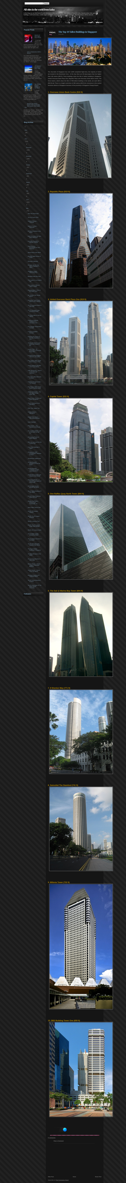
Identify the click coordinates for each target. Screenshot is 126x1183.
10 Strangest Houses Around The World (33, 486)
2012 (26, 130)
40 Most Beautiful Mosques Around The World (34, 463)
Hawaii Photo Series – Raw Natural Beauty (34, 417)
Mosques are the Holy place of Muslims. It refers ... (33, 266)
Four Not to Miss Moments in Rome (34, 377)
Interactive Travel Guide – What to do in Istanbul (34, 301)
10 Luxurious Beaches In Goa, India (34, 559)
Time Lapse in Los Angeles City (35, 281)
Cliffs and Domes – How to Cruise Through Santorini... (34, 372)
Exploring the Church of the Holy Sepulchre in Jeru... (34, 338)
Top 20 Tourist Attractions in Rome (34, 581)
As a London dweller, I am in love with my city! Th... (34, 432)
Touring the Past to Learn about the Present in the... (34, 344)
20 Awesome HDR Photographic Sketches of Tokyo (34, 453)
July (27, 191)
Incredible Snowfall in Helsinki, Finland (33, 242)
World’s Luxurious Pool (34, 521)
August (28, 182)
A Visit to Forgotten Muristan (33, 332)
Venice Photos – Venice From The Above (34, 571)
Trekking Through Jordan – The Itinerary (35, 382)
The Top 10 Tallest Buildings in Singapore (77, 32)
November (29, 156)
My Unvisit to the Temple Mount (34, 296)
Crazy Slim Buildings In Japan (34, 448)
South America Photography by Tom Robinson (34, 247)
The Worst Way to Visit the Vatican (34, 316)
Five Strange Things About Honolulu (34, 327)
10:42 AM (61, 34)
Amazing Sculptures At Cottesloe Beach (33, 576)
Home (74, 1176)
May (27, 208)
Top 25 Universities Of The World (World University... (34, 586)
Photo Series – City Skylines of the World (34, 426)
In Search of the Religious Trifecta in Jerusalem (34, 356)
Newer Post (98, 1176)
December (29, 147)
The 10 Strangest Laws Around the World (34, 311)
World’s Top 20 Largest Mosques (34, 517)
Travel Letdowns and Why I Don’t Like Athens (34, 366)
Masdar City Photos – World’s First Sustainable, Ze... (33, 502)
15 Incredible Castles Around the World (33, 534)
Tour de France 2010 (33, 217)
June (28, 199)
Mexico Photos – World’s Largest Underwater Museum (34, 565)
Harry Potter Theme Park (34, 507)
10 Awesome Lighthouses (34, 458)
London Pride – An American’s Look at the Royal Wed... (34, 350)
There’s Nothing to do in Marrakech (34, 404)
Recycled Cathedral (33, 261)
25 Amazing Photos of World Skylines (33, 437)
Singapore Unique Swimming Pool (32, 272)
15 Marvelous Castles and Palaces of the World (34, 475)
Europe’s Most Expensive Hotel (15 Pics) (34, 496)
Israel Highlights (32, 422)
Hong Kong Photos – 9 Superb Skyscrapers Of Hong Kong (34, 481)
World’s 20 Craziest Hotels (34, 530)
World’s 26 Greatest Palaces (33, 512)
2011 (26, 138)
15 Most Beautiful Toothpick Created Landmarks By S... (33, 470)
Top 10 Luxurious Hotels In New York (34, 306)
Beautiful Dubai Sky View (34, 276)
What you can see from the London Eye (35, 442)
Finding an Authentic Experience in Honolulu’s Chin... (33, 321)
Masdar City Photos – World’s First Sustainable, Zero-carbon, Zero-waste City (32, 105)
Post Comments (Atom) (62, 1180)
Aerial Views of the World (34, 252)
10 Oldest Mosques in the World (34, 554)
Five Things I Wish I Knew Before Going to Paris (34, 361)
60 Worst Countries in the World (34, 232)
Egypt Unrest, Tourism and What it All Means (34, 399)
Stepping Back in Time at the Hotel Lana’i (34, 291)
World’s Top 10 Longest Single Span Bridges (34, 525)
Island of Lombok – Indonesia (33, 227)
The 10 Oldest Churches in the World (35, 539)
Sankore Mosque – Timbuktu (32, 221)
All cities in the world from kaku (39, 9)
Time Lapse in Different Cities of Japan (34, 286)
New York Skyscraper (33, 213)
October (28, 165)
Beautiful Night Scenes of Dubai (34, 257)
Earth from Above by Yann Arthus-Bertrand (34, 237)
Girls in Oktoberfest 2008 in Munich (34, 52)
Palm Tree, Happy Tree (34, 408)
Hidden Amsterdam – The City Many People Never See (34, 393)
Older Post (51, 1176)
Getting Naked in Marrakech (32, 412)
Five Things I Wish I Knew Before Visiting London (34, 387)
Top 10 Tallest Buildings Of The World (34, 491)
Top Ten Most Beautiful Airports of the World (34, 544)
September (29, 173)
